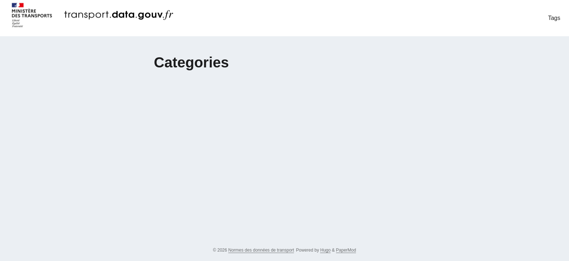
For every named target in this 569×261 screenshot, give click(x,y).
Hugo (325, 250)
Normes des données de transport (261, 250)
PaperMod (346, 250)
